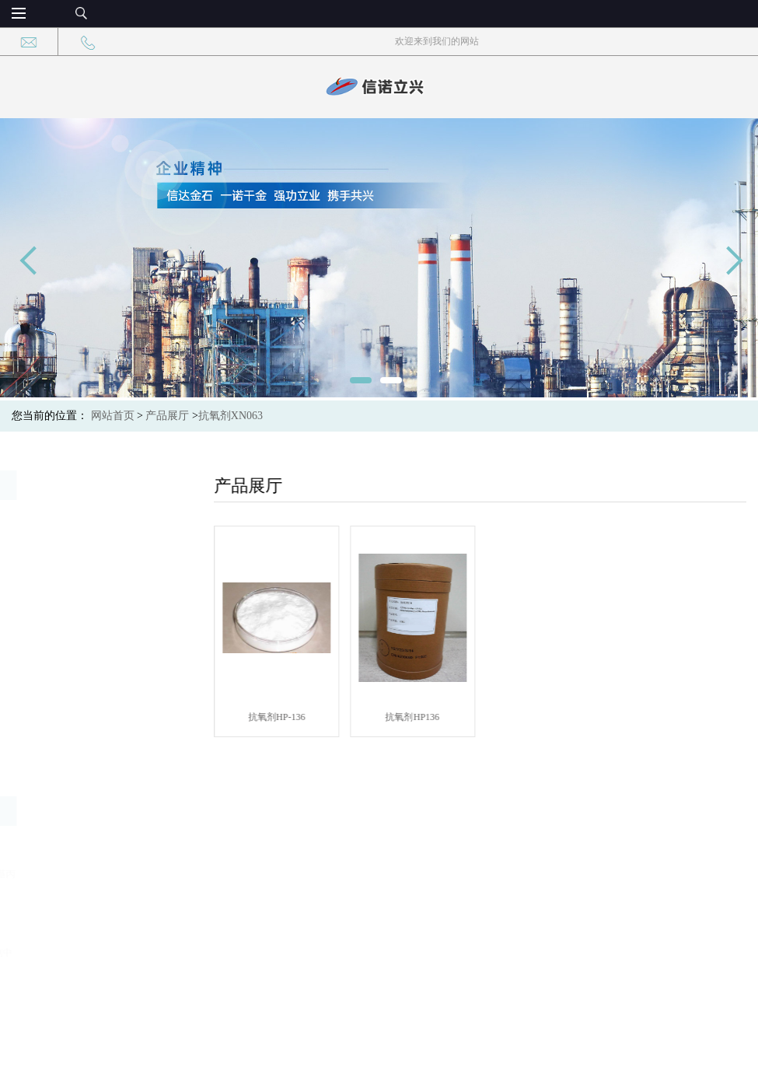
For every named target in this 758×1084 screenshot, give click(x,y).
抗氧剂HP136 (422, 717)
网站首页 (112, 415)
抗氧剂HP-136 (286, 717)
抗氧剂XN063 (230, 415)
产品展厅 (167, 415)
